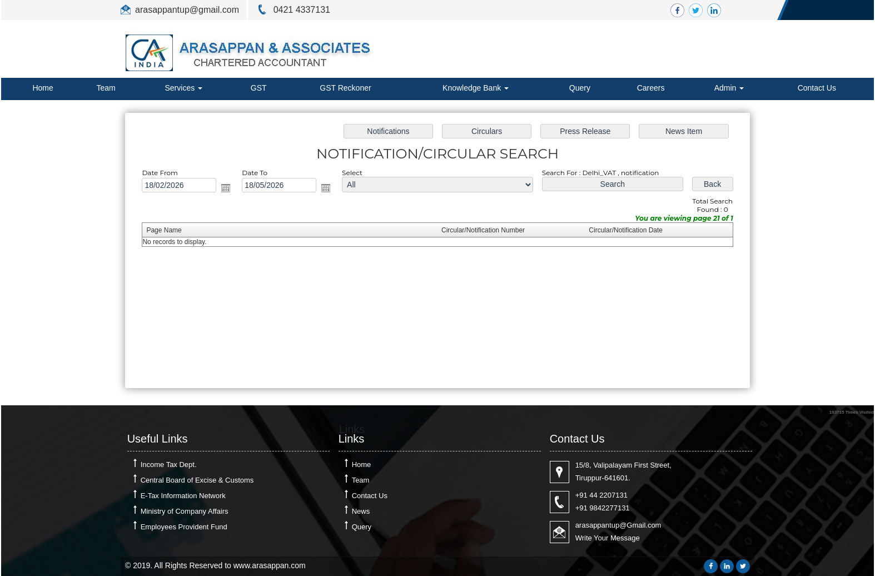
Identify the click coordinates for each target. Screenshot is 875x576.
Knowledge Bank (476, 87)
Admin (729, 87)
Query (579, 87)
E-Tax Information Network (183, 495)
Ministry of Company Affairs (184, 511)
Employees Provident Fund (184, 527)
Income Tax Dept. (169, 464)
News (361, 511)
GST (259, 87)
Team (106, 87)
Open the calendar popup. (234, 190)
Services (183, 87)
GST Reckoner (345, 87)
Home (42, 87)
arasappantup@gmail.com (187, 9)
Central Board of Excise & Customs (197, 480)
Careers (651, 87)
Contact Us (817, 87)
